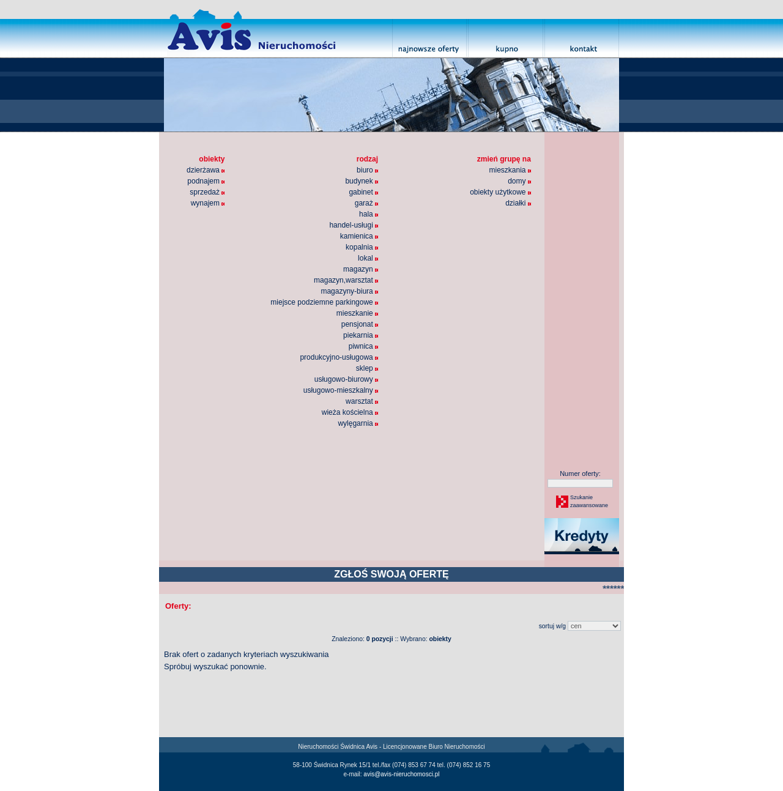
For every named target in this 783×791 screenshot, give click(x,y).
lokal (368, 258)
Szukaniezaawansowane (588, 501)
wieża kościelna (350, 412)
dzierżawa (206, 170)
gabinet (363, 192)
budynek (361, 181)
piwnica (363, 346)
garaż (366, 203)
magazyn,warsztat (346, 280)
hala (368, 214)
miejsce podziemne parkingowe (324, 302)
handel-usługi (353, 225)
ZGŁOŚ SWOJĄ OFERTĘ (391, 574)
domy (519, 181)
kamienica (359, 236)
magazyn (360, 269)
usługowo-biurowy (346, 379)
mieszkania (509, 170)
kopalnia (362, 247)
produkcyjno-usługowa (339, 357)
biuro (367, 170)
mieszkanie (357, 313)
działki (518, 203)
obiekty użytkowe (500, 192)
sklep (367, 368)
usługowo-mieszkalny (340, 390)
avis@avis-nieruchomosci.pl (401, 774)
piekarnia (360, 335)
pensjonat (359, 324)
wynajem (208, 203)
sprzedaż (207, 192)
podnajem (206, 181)
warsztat (362, 401)
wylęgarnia (358, 423)
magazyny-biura (349, 291)
